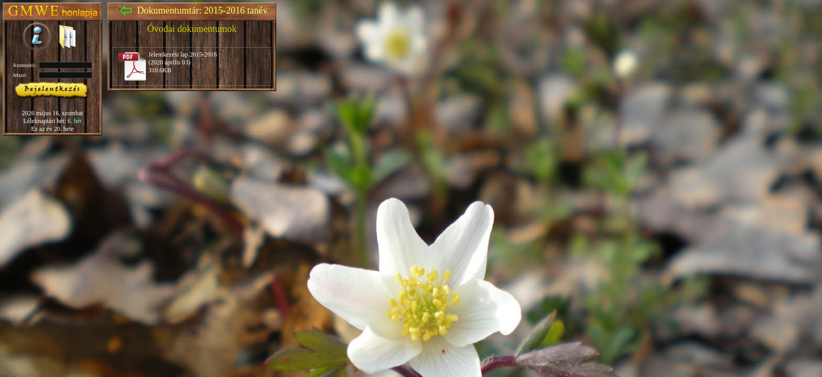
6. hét (75, 121)
